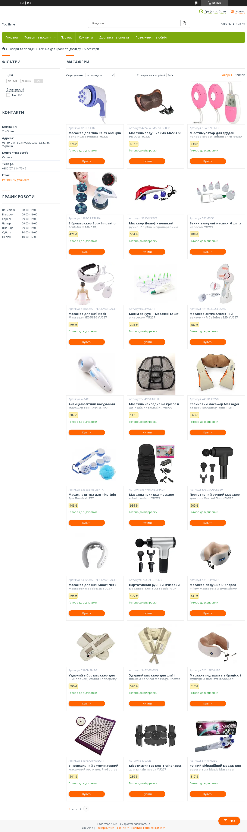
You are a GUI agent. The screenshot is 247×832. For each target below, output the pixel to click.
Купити (86, 161)
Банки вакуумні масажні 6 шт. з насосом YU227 (215, 225)
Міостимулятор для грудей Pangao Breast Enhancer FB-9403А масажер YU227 (216, 136)
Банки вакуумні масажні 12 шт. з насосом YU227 (154, 315)
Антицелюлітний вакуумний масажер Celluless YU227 (92, 406)
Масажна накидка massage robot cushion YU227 (151, 496)
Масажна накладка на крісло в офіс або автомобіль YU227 (154, 406)
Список (240, 75)
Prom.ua (144, 824)
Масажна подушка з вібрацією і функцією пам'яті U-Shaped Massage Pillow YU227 (215, 679)
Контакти (86, 37)
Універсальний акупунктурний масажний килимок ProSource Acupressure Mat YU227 (93, 769)
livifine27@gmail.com (15, 179)
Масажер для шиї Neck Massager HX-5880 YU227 (88, 315)
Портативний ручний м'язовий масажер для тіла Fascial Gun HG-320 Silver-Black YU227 (154, 588)
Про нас (66, 37)
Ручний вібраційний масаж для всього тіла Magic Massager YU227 (215, 769)
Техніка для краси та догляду (59, 49)
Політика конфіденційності (148, 828)
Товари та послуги (37, 37)
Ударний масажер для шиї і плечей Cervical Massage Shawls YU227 (154, 679)
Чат (229, 821)
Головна (11, 37)
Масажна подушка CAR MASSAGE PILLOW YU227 (155, 135)
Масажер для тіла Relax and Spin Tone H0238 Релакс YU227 (95, 135)
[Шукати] (184, 23)
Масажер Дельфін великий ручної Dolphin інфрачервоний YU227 (153, 227)
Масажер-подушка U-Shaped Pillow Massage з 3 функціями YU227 (213, 588)
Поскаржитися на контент (112, 828)
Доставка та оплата (114, 37)
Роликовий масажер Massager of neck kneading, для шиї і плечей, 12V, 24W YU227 (214, 408)
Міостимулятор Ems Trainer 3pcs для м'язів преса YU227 (155, 767)
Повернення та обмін (151, 37)
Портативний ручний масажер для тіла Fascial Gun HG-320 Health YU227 (215, 498)
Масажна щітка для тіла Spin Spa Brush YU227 (92, 496)
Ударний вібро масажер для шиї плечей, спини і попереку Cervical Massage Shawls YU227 (93, 679)
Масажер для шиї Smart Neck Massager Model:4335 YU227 (92, 586)
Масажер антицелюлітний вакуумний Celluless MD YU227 (214, 315)
